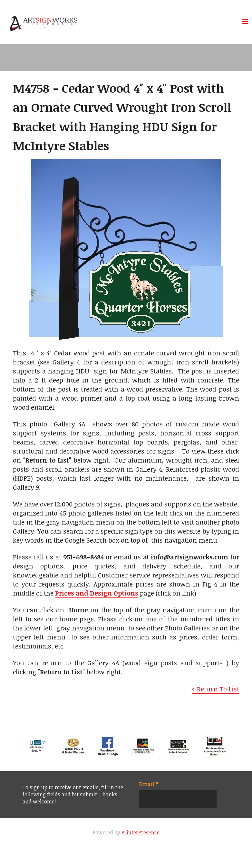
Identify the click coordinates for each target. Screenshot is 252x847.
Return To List (218, 688)
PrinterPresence (140, 832)
